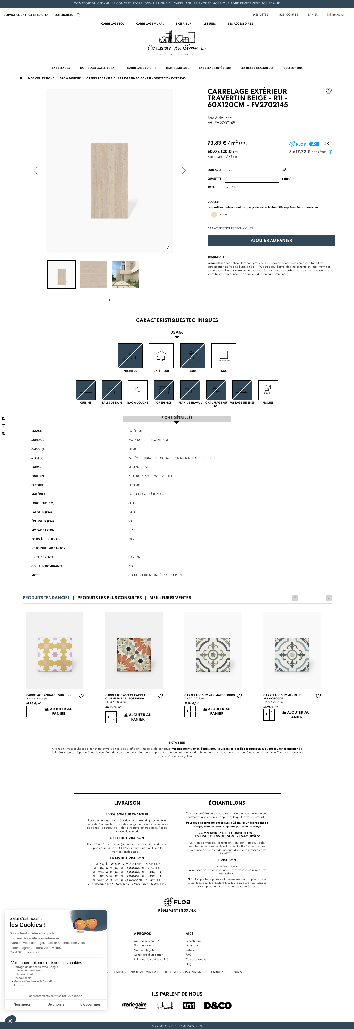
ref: (211, 123)
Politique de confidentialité (151, 959)
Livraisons (192, 945)
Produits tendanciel (46, 597)
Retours (190, 949)
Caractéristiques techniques (230, 228)
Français (338, 15)
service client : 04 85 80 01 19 (26, 15)
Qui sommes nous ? (146, 940)
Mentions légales (145, 949)
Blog (188, 963)
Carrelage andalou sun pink (49, 694)
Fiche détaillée (177, 417)
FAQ (188, 954)
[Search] (67, 15)
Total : (213, 187)
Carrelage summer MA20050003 (209, 694)
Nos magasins (143, 945)
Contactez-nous (196, 959)
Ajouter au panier (271, 241)
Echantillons (193, 940)
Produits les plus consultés (109, 597)
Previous (322, 597)
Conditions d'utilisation (148, 954)
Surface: (214, 170)
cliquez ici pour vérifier (232, 971)
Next (329, 597)
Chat (280, 751)
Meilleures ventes (170, 597)
